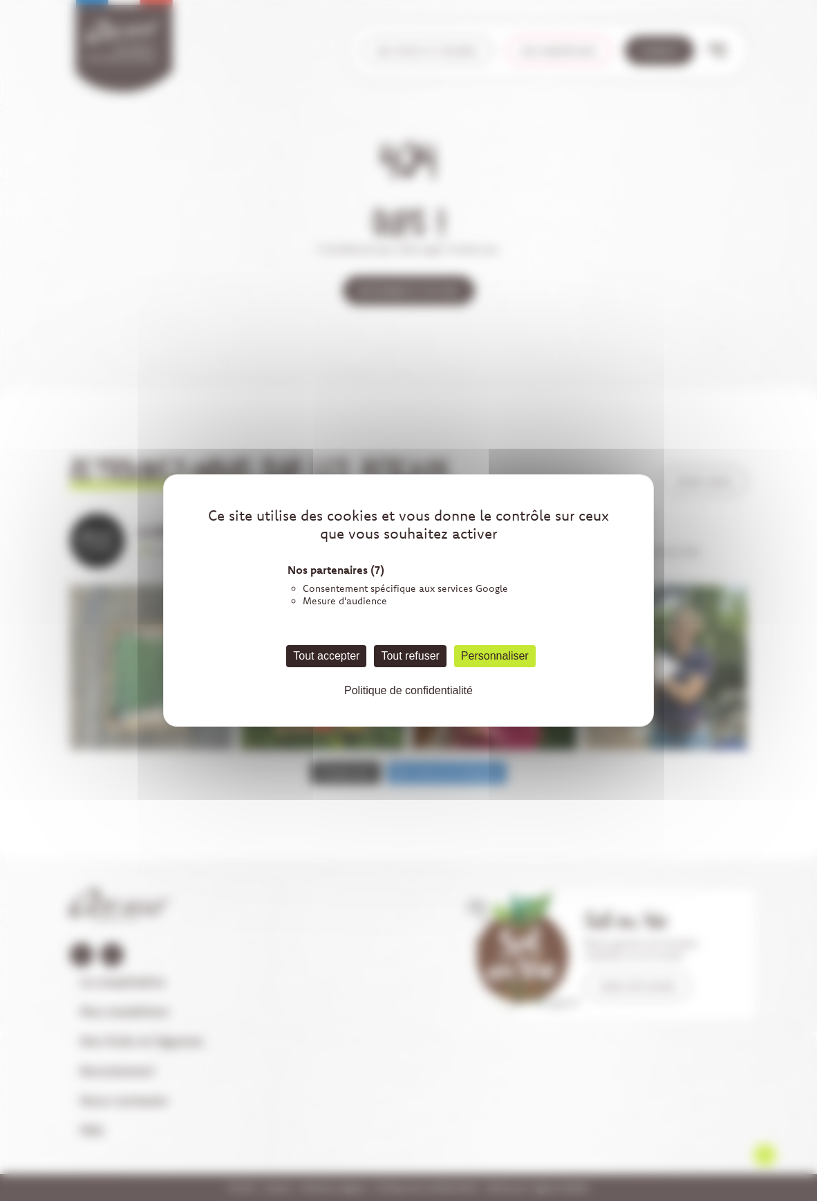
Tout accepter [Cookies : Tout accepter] (326, 656)
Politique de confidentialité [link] (408, 690)
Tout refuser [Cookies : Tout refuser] (410, 656)
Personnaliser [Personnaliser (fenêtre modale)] (495, 656)
